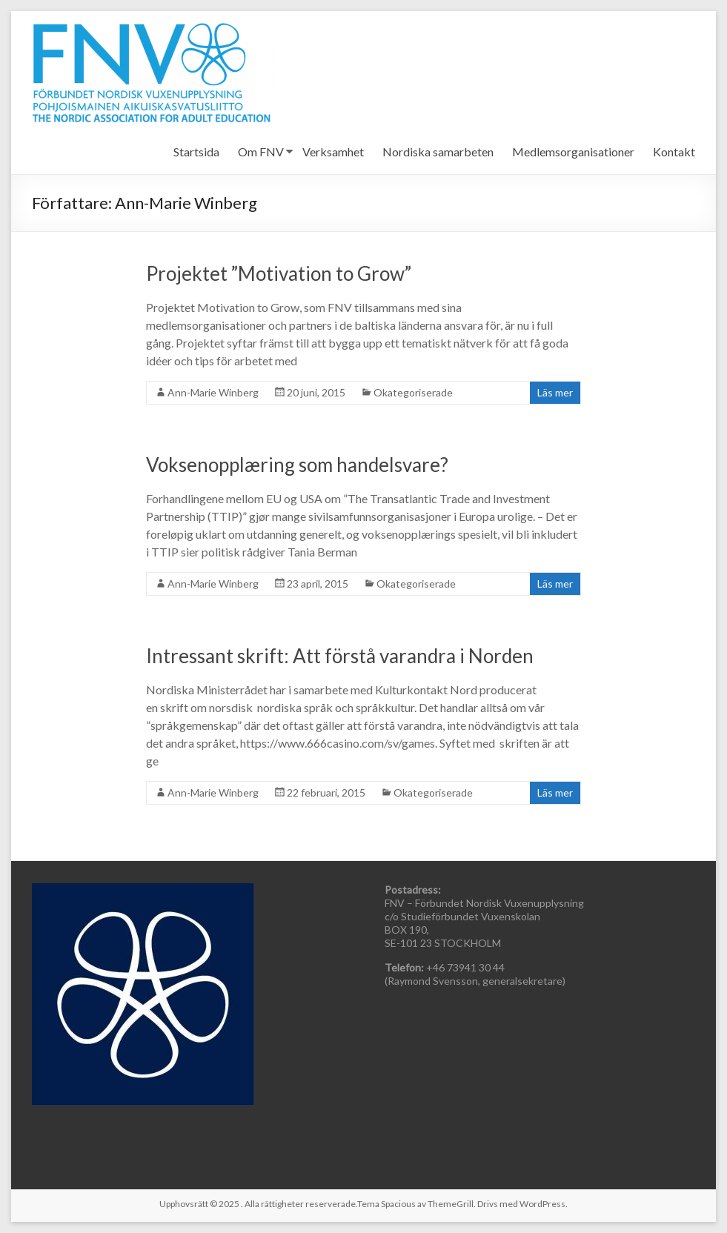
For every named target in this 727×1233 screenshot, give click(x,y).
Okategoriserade (413, 392)
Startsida (196, 151)
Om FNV (261, 151)
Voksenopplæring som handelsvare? (297, 464)
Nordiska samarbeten (438, 151)
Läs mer (555, 392)
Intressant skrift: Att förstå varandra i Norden (340, 656)
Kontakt (674, 151)
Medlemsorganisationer (573, 151)
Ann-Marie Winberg (213, 392)
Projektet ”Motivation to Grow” (278, 273)
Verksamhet (333, 151)
